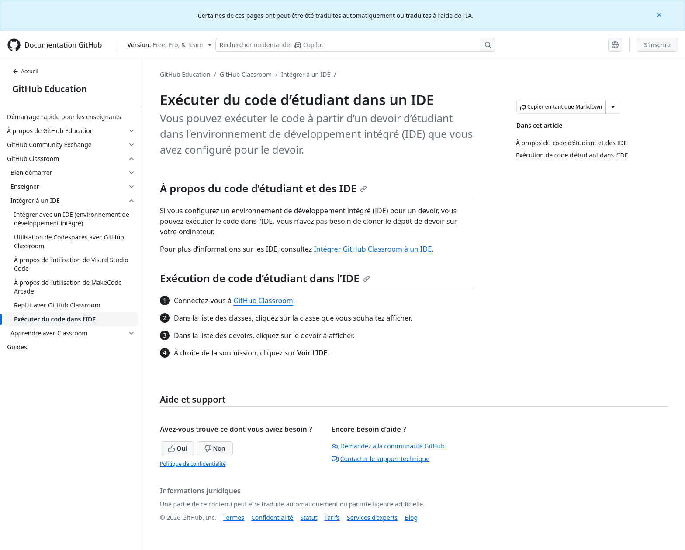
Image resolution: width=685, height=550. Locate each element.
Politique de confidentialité (193, 464)
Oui (177, 448)
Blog (411, 517)
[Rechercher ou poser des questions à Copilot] (355, 45)
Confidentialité (272, 517)
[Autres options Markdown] (612, 107)
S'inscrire (657, 45)
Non (214, 448)
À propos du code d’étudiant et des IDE (263, 188)
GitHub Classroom (246, 74)
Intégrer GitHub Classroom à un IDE (373, 249)
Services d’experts (372, 517)
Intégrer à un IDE (305, 74)
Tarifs (332, 517)
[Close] (660, 14)
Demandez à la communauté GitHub (388, 446)
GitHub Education (49, 89)
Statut (308, 517)
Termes (233, 517)
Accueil (25, 71)
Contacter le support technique (380, 458)
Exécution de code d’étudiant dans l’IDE (265, 278)
